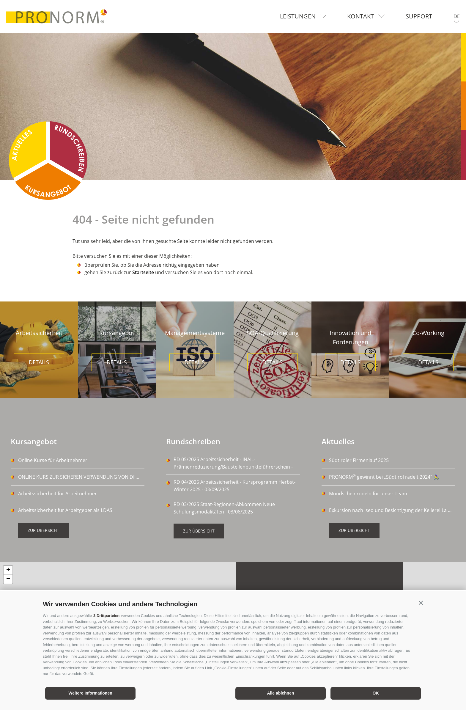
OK (376, 693)
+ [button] (8, 570)
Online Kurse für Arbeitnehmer (52, 460)
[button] (420, 602)
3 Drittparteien (106, 615)
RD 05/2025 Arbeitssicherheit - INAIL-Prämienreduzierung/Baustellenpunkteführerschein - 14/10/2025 (233, 463)
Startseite (143, 272)
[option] (233, 106)
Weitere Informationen (90, 693)
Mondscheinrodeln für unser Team (368, 493)
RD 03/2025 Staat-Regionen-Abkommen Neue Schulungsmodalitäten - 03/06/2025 (224, 508)
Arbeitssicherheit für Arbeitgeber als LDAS (65, 510)
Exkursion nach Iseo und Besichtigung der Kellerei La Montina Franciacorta (392, 510)
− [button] (8, 579)
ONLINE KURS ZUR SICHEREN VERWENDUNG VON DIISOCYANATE (81, 477)
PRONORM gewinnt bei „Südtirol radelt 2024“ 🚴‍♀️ (384, 476)
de (457, 16)
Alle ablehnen (280, 693)
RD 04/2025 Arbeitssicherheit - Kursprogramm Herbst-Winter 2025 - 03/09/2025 (234, 486)
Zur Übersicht (43, 530)
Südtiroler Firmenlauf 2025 (359, 460)
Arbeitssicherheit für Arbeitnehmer (57, 493)
